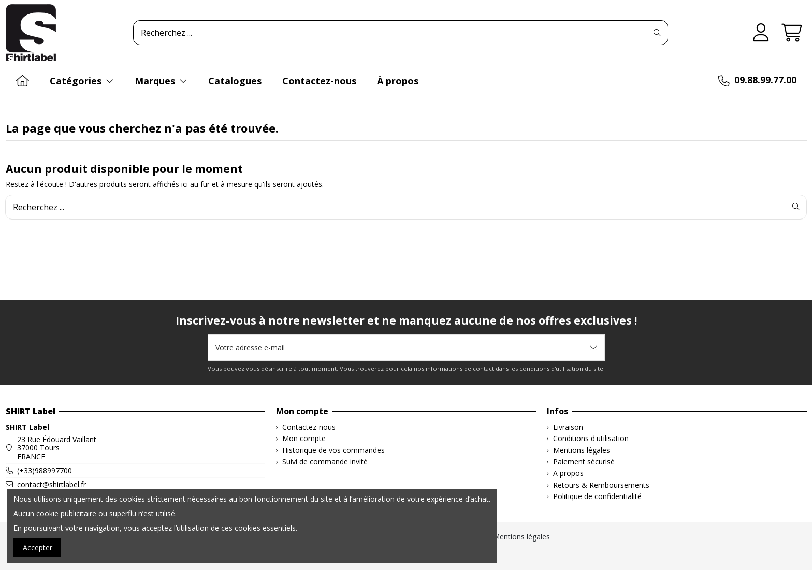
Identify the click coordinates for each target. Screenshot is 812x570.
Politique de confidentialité (597, 496)
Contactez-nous (309, 427)
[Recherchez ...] (657, 32)
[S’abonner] (593, 347)
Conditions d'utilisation (591, 438)
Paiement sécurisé (584, 462)
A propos (568, 473)
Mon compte (304, 438)
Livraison (568, 427)
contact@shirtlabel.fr (51, 484)
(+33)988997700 (44, 470)
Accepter (37, 547)
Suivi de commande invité (325, 462)
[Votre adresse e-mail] (395, 347)
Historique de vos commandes (333, 450)
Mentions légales (581, 450)
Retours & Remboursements (601, 485)
